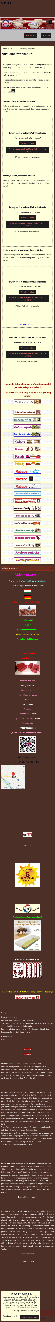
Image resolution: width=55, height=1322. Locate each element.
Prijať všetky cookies (29, 1317)
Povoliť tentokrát (27, 143)
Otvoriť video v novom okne (27, 361)
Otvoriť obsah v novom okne (27, 157)
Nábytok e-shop (28, 568)
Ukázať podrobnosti (10, 1316)
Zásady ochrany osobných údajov (26, 1310)
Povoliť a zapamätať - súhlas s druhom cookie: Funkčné (27, 150)
